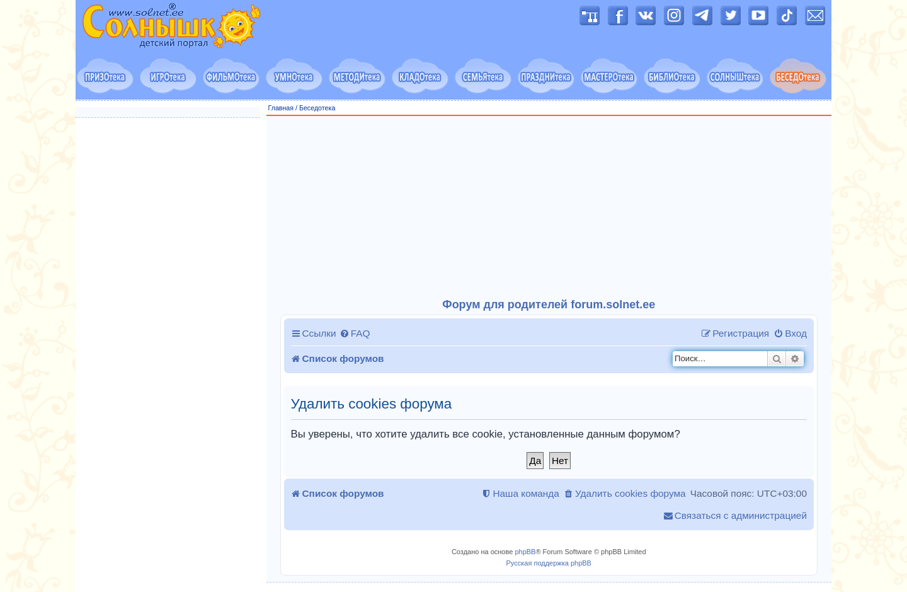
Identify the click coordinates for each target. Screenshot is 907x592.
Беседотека (317, 108)
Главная (281, 108)
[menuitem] (354, 333)
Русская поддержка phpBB (548, 563)
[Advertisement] (549, 207)
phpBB (525, 551)
